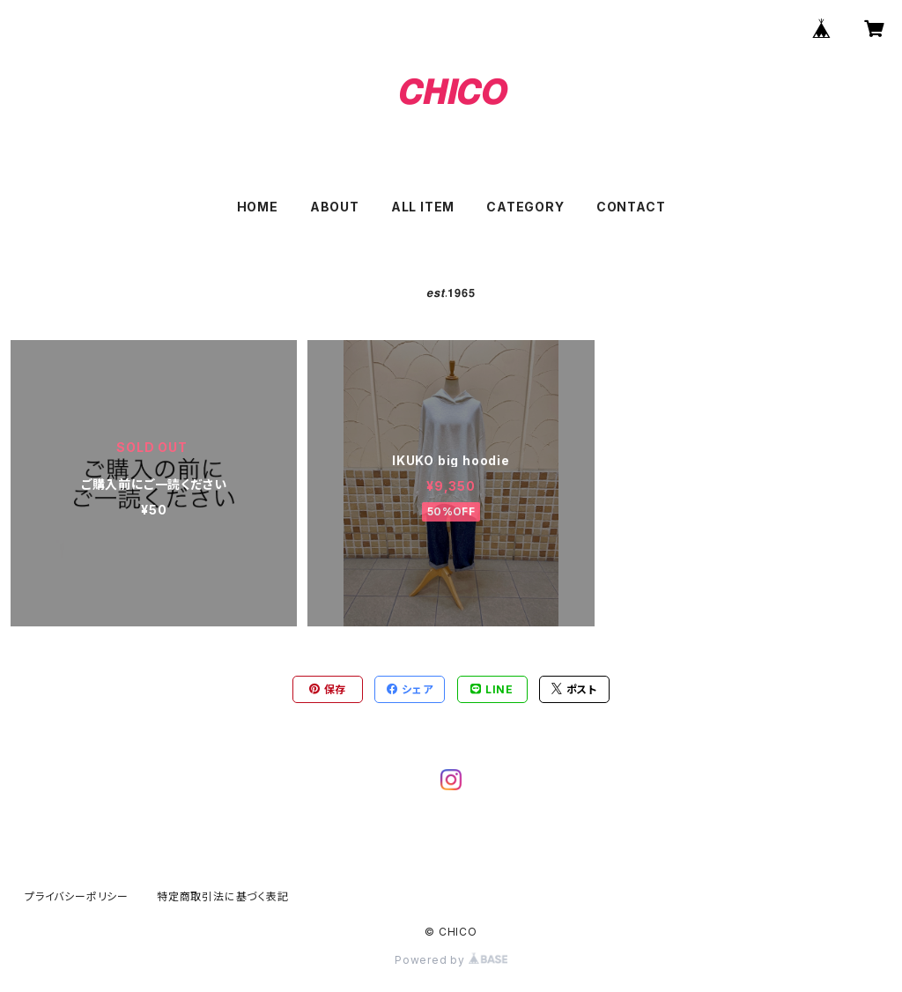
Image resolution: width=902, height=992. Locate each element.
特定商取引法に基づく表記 (223, 896)
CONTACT (631, 206)
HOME (257, 206)
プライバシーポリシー (77, 896)
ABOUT (334, 206)
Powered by (451, 959)
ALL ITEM (423, 206)
